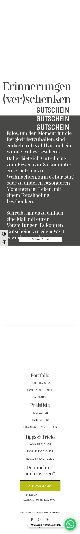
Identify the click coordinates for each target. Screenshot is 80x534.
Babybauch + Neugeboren (40, 427)
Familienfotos (40, 420)
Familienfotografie (40, 390)
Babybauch (40, 397)
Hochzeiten (40, 412)
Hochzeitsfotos (40, 383)
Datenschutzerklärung (39, 499)
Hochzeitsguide (40, 444)
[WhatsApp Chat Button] (70, 524)
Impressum (30, 494)
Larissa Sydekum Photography (44, 512)
